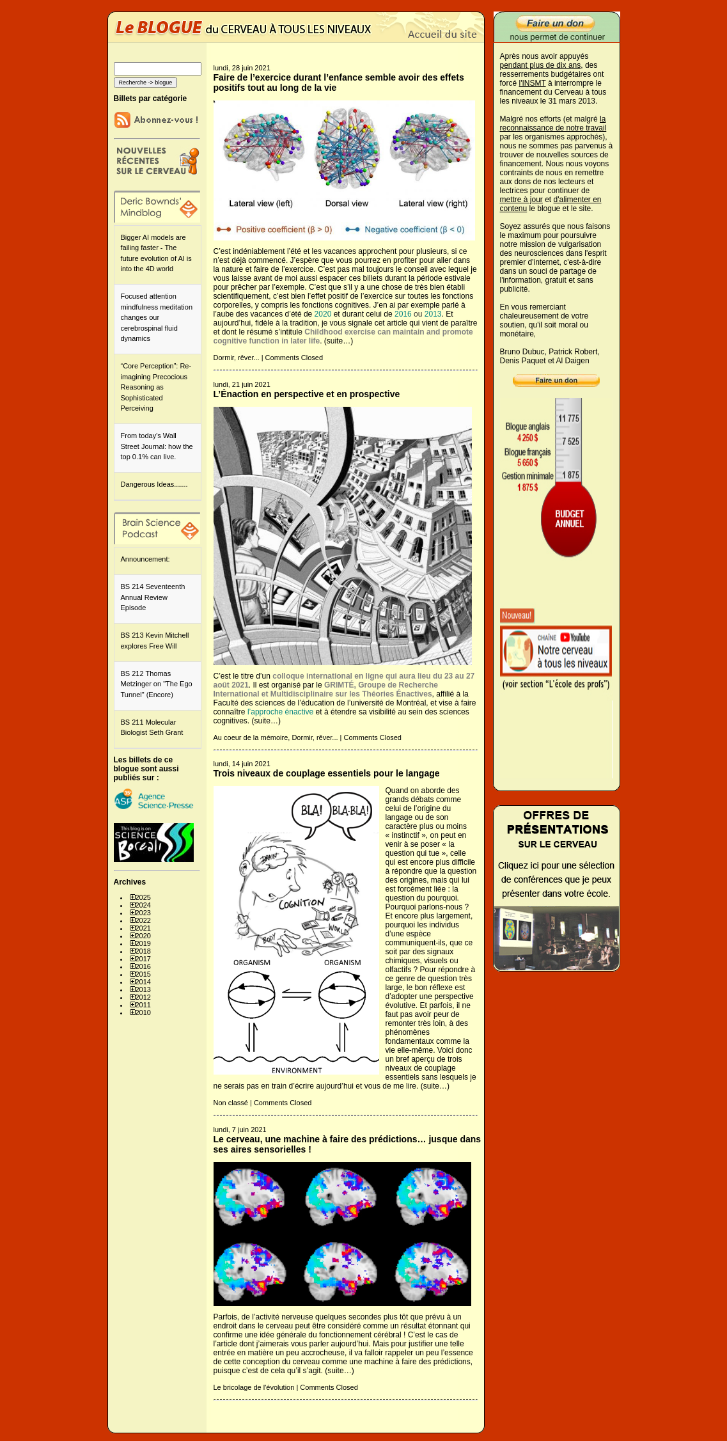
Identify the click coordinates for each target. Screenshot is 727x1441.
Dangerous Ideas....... (154, 484)
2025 (143, 897)
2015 (143, 974)
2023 (143, 913)
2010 (143, 1012)
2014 (143, 982)
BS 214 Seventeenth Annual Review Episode (153, 597)
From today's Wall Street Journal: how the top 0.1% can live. (157, 446)
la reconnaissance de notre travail (553, 123)
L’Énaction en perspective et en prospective (307, 394)
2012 (143, 997)
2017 (143, 959)
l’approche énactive (280, 711)
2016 (143, 966)
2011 (143, 1005)
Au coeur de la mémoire (251, 737)
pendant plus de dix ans (540, 65)
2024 (143, 905)
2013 (143, 989)
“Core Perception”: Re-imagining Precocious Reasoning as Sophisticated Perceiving (156, 387)
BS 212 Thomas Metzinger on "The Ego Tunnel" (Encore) (156, 684)
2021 (143, 928)
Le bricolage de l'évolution (254, 1387)
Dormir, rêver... (237, 357)
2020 (143, 936)
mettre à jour (521, 199)
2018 (143, 951)
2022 (143, 920)
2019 (143, 943)
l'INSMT (532, 83)
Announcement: (145, 559)
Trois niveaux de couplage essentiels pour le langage (327, 773)
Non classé (231, 1102)
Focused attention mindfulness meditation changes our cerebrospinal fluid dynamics (157, 317)
